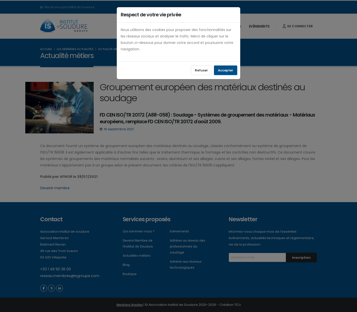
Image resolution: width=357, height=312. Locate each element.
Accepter (225, 70)
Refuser (201, 70)
